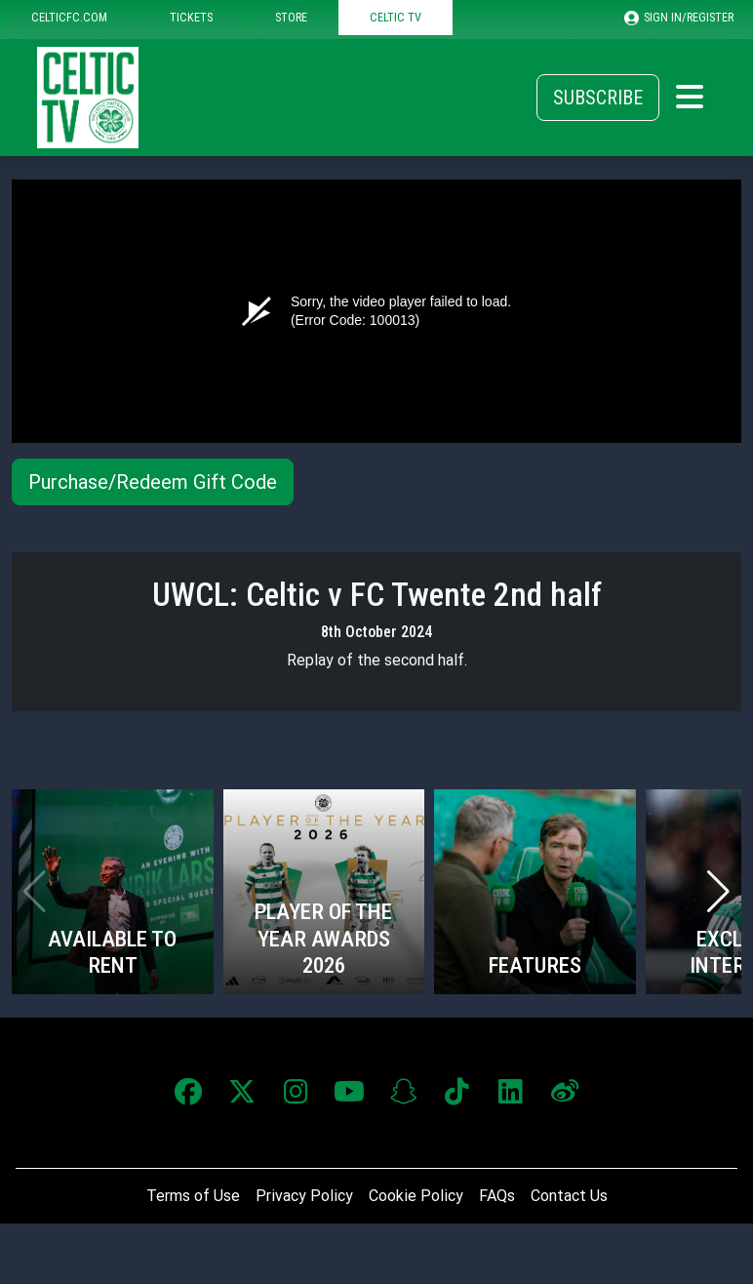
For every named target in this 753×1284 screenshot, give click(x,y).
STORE (291, 17)
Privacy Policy (304, 1195)
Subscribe (598, 97)
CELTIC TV (395, 17)
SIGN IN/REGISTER (678, 17)
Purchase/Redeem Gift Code (152, 482)
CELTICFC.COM (69, 17)
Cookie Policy (416, 1195)
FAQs (497, 1195)
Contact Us (569, 1195)
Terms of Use (193, 1195)
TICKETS (191, 17)
